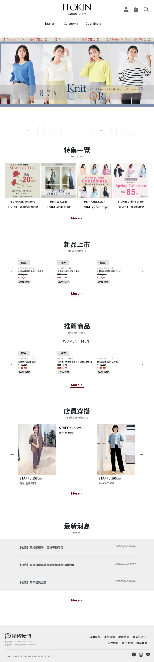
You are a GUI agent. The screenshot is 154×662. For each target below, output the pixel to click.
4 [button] (80, 113)
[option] (77, 76)
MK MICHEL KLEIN (26, 268)
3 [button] (74, 113)
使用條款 (127, 643)
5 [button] (86, 113)
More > (77, 218)
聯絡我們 (21, 635)
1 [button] (62, 113)
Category (70, 23)
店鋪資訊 (95, 637)
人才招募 (113, 643)
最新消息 (124, 637)
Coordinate (93, 23)
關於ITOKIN (140, 637)
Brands (50, 23)
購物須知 (109, 637)
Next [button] (142, 271)
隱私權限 (142, 643)
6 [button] (92, 113)
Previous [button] (12, 271)
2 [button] (68, 113)
